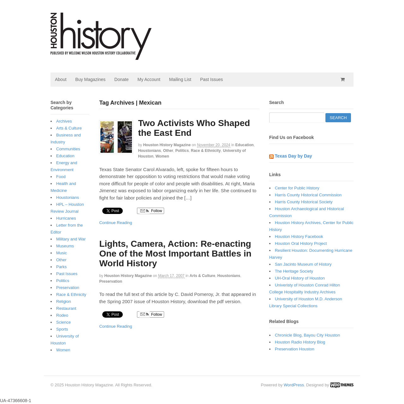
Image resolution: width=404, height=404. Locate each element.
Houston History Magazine (167, 145)
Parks (61, 266)
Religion (63, 301)
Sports (62, 329)
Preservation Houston (294, 349)
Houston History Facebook (299, 236)
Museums (65, 246)
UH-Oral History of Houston (300, 278)
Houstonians (149, 150)
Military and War (71, 239)
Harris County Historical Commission (308, 195)
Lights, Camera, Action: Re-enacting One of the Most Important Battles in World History (175, 253)
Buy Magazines (90, 79)
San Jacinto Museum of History (303, 264)
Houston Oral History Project (301, 243)
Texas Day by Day (293, 156)
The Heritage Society (294, 271)
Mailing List (180, 79)
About (61, 79)
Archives (64, 121)
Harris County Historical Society (304, 201)
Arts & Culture (202, 276)
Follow (150, 211)
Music (61, 253)
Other (168, 150)
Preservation (110, 281)
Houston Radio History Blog (300, 342)
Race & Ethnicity (206, 150)
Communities (68, 149)
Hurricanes (66, 218)
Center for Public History (297, 188)
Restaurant (66, 308)
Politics (182, 150)
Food (61, 176)
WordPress (294, 385)
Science (63, 322)
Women (162, 156)
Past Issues (211, 79)
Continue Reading (115, 222)
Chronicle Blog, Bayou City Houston (307, 335)
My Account (148, 79)
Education (244, 145)
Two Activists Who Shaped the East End (194, 128)
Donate (121, 79)
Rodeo (62, 315)
